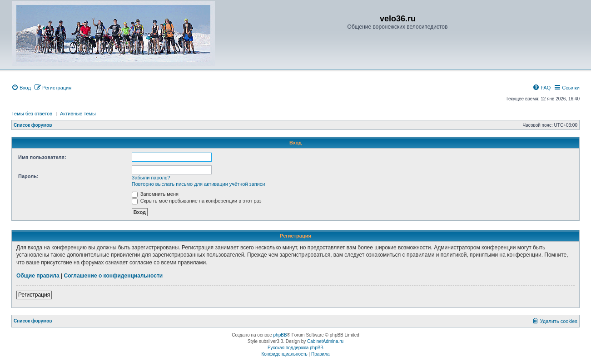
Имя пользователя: (42, 157)
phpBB (280, 334)
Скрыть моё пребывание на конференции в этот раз (197, 200)
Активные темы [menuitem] (78, 113)
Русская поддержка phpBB (295, 347)
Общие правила (38, 276)
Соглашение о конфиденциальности (113, 276)
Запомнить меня (155, 194)
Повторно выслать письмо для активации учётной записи (198, 184)
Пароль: (28, 176)
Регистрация (34, 295)
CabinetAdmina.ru (325, 341)
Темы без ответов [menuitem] (31, 113)
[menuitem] (21, 87)
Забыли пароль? (151, 177)
